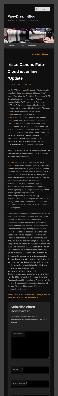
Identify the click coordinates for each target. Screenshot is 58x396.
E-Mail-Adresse (20, 384)
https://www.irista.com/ (17, 117)
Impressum (32, 45)
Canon (38, 295)
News (44, 295)
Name (18, 369)
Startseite (12, 45)
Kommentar (18, 334)
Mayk (10, 297)
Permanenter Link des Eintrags (25, 297)
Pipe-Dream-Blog (21, 16)
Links (22, 45)
